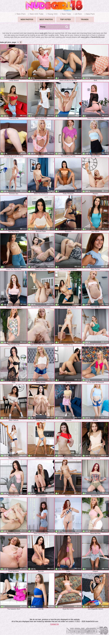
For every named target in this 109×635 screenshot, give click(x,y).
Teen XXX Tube (36, 14)
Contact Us (54, 624)
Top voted (65, 19)
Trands (84, 19)
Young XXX (52, 14)
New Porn (90, 14)
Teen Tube (66, 14)
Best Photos (46, 19)
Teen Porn (21, 14)
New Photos (27, 19)
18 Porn (78, 14)
